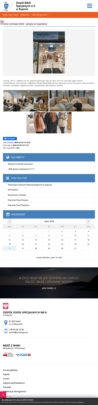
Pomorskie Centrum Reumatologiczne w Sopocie (30, 184)
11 (88, 235)
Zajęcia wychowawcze (14, 383)
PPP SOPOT (13, 190)
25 (88, 244)
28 (36, 248)
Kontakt (7, 387)
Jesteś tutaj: (8, 15)
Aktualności (24, 15)
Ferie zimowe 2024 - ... (40, 15)
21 (36, 244)
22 (49, 244)
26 (10, 248)
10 (75, 235)
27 (23, 248)
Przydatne (19, 178)
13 (23, 240)
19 (10, 244)
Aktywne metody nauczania (20, 164)
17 (75, 240)
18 (88, 240)
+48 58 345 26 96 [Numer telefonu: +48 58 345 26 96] (16, 329)
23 (62, 244)
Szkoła (6, 374)
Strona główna (10, 370)
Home (15, 15)
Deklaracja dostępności (14, 391)
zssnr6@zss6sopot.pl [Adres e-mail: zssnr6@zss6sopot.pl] (18, 332)
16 (62, 240)
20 (23, 244)
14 (36, 240)
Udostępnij (10, 139)
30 (62, 248)
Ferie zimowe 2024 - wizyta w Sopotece (25, 24)
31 (75, 248)
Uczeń (6, 378)
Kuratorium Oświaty (17, 195)
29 (49, 248)
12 (10, 240)
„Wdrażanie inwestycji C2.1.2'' (21, 169)
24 (75, 244)
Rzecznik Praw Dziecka (18, 200)
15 (49, 240)
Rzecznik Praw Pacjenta (18, 205)
